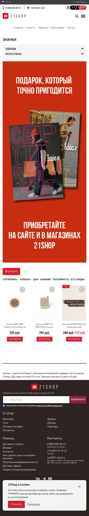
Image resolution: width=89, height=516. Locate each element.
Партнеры (52, 426)
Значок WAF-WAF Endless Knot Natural (14, 326)
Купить (15, 339)
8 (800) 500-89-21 (13, 8)
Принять (16, 504)
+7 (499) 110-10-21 (57, 450)
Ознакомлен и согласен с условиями (34, 406)
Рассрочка (8, 430)
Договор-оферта (12, 465)
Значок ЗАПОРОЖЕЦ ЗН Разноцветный (74, 326)
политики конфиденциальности (49, 406)
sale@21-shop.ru (56, 457)
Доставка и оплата (13, 444)
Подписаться (78, 399)
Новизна (25, 279)
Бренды (51, 422)
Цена (35, 279)
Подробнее (33, 504)
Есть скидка (77, 279)
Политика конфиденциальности (20, 462)
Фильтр (11, 271)
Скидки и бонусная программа (19, 469)
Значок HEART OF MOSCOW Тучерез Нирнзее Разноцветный (44, 326)
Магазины (8, 419)
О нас (6, 422)
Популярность (61, 279)
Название (45, 279)
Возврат (7, 447)
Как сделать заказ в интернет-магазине (19, 457)
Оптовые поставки (13, 426)
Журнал (51, 419)
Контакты (8, 451)
